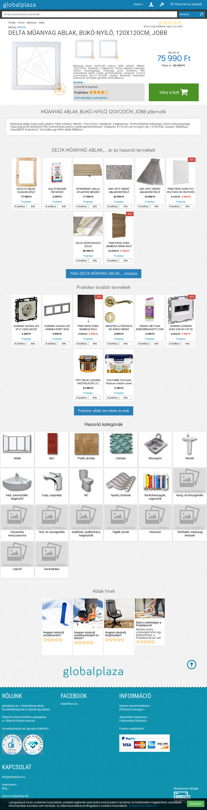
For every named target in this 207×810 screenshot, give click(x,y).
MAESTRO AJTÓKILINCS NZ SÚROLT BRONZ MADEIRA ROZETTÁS (119, 328)
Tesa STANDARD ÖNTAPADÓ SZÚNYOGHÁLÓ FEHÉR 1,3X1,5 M (57, 190)
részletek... (78, 82)
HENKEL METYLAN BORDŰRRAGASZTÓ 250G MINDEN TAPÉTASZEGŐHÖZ (150, 328)
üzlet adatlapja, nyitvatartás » (91, 97)
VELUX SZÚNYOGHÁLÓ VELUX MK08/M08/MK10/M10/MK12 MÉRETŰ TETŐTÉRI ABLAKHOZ (88, 245)
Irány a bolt (173, 92)
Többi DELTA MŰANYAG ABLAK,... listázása (103, 274)
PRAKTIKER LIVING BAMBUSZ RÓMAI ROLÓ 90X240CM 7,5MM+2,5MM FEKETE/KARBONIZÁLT (119, 245)
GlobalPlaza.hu (69, 703)
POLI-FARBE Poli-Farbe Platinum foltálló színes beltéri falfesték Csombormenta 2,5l (119, 382)
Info (33, 206)
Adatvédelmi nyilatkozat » (133, 717)
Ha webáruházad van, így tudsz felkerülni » (26, 728)
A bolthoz (20, 206)
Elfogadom (196, 803)
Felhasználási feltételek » (133, 720)
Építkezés (32, 22)
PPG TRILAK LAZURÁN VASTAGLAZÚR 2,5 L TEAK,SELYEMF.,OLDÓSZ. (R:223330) (88, 382)
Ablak (41, 22)
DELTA (21, 27)
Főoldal (12, 22)
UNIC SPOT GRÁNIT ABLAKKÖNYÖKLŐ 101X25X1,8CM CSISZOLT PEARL (150, 190)
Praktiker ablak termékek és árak (103, 411)
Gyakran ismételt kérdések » (135, 705)
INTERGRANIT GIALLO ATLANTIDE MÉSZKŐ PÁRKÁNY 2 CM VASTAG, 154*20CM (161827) (88, 190)
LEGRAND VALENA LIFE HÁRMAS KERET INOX (57, 328)
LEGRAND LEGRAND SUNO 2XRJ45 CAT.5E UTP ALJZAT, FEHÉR (181, 328)
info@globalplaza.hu (13, 776)
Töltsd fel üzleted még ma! (20, 720)
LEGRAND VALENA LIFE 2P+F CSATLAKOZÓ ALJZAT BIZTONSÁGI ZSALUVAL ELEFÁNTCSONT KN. (26, 328)
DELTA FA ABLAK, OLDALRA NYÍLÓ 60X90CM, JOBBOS (26, 190)
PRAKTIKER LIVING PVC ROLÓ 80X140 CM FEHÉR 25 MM (180, 190)
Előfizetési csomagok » (132, 709)
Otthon (21, 22)
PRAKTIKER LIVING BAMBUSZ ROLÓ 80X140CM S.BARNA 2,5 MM (88, 328)
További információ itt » (143, 805)
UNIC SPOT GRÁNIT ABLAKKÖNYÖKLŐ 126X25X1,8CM (119, 190)
